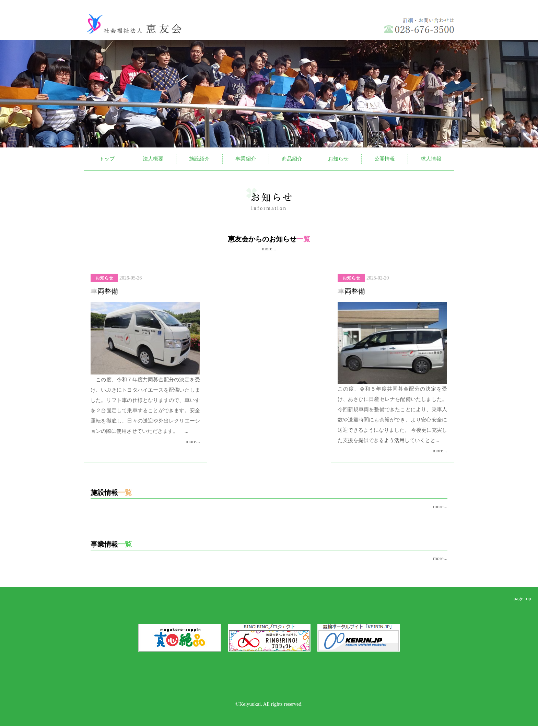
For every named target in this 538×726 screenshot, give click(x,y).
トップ (107, 159)
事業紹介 (245, 159)
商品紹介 (292, 159)
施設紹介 (199, 159)
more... (269, 248)
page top (522, 598)
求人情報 (431, 159)
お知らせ (338, 159)
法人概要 (153, 159)
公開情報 (384, 159)
